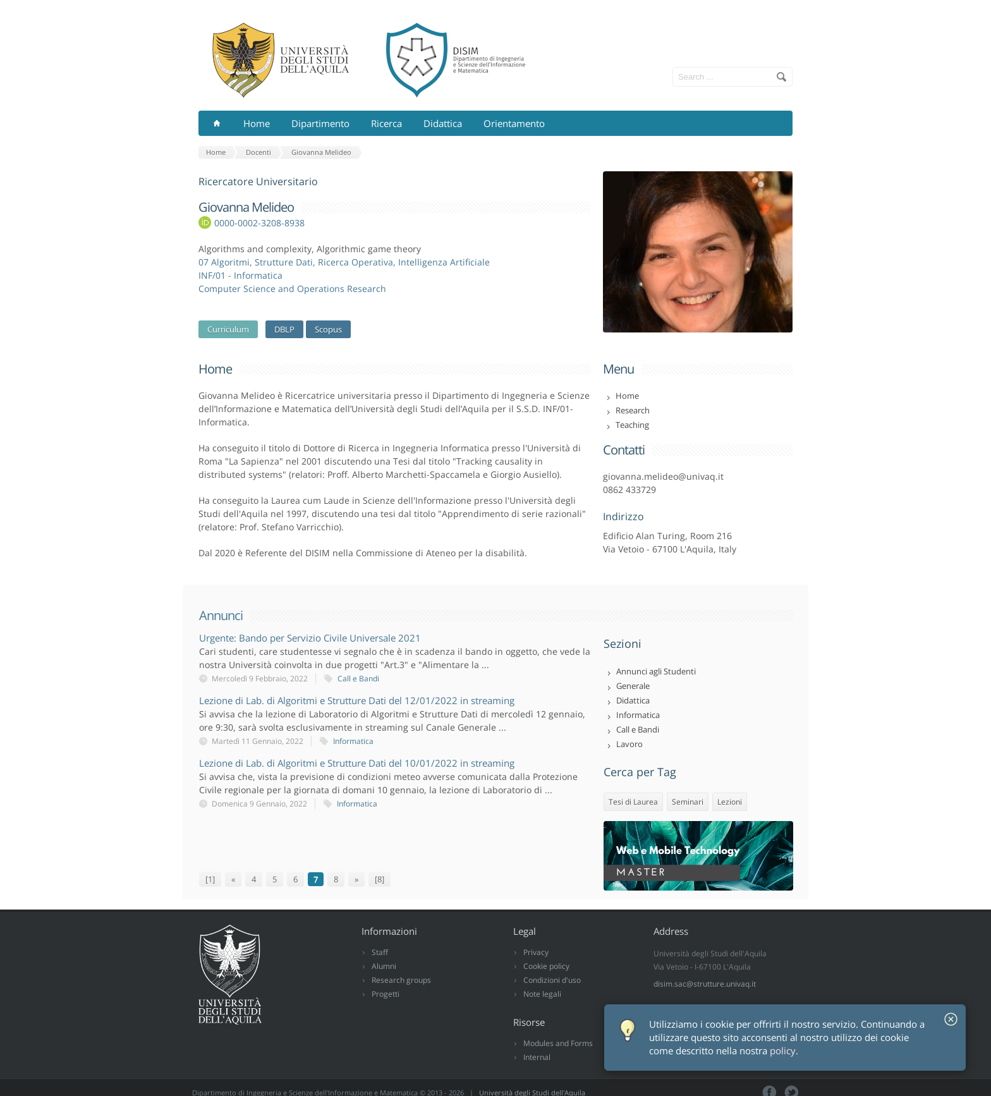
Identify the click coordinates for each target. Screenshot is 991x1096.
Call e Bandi (358, 678)
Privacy (536, 952)
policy (783, 1050)
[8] (379, 879)
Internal (536, 1057)
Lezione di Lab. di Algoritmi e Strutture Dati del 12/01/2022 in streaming (356, 700)
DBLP (284, 329)
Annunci (221, 615)
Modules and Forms (558, 1043)
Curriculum (228, 329)
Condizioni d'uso (552, 980)
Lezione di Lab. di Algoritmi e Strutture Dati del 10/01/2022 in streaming (356, 763)
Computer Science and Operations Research (292, 289)
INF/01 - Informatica (240, 275)
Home (256, 123)
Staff (380, 952)
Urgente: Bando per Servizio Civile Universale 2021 (310, 637)
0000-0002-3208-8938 (259, 223)
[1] (210, 879)
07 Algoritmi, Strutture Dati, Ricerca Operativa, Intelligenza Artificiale (344, 262)
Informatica (353, 741)
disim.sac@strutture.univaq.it (705, 983)
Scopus (328, 329)
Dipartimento (320, 123)
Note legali (542, 994)
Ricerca (386, 123)
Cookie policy (546, 966)
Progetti (385, 994)
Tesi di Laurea (633, 801)
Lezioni (729, 801)
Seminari (687, 801)
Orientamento (514, 123)
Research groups (401, 980)
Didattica (442, 123)
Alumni (384, 966)
